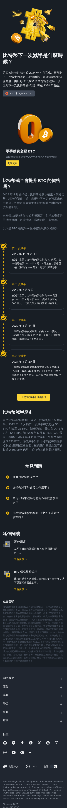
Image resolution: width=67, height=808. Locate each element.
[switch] (54, 766)
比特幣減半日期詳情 (33, 397)
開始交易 (13, 163)
